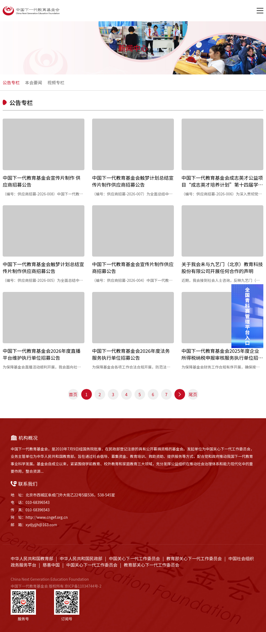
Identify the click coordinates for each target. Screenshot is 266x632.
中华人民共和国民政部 (81, 558)
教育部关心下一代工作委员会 (194, 558)
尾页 (193, 394)
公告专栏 (11, 82)
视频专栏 (55, 82)
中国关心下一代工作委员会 (134, 558)
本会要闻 (33, 82)
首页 (73, 394)
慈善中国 (51, 565)
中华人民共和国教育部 (32, 558)
